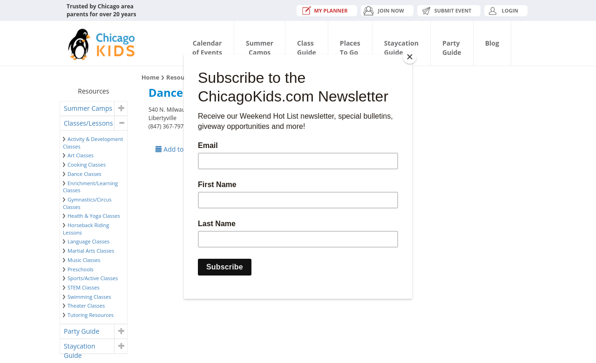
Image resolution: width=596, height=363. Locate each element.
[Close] (410, 57)
